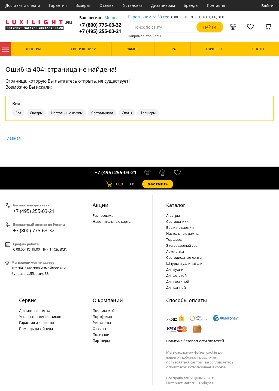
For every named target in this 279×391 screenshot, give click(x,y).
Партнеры (101, 340)
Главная (13, 138)
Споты (127, 112)
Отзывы (106, 5)
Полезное (101, 334)
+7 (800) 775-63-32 (100, 25)
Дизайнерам (163, 5)
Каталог (5, 49)
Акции (100, 205)
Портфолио (102, 316)
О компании (108, 300)
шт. (115, 184)
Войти (267, 5)
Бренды (191, 5)
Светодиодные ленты (184, 257)
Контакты (216, 5)
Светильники (102, 112)
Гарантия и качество (36, 322)
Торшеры (148, 112)
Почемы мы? (104, 310)
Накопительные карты (112, 221)
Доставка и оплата (22, 5)
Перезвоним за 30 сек (148, 17)
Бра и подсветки (180, 227)
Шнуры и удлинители (184, 263)
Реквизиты (102, 322)
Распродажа (103, 215)
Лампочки (175, 251)
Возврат (83, 5)
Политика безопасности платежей (195, 340)
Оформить (158, 184)
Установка (132, 5)
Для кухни (174, 269)
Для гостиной (177, 281)
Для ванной (176, 287)
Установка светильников (40, 316)
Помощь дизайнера (36, 328)
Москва (112, 18)
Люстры (36, 112)
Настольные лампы (67, 112)
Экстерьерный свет (182, 245)
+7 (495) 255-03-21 (100, 31)
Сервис (28, 300)
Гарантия (58, 5)
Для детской (176, 275)
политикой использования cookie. (197, 367)
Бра (18, 112)
